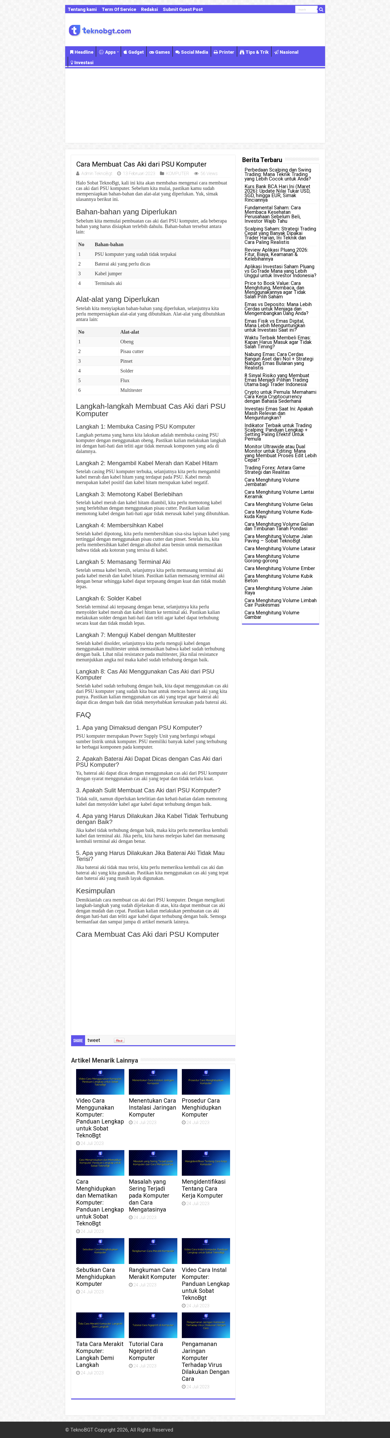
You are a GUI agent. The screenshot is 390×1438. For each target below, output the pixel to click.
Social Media (191, 52)
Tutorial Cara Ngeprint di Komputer (146, 1351)
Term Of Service (119, 9)
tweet (94, 1040)
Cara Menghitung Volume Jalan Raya (278, 590)
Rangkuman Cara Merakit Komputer (153, 1273)
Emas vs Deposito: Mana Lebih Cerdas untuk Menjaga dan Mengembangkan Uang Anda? (278, 308)
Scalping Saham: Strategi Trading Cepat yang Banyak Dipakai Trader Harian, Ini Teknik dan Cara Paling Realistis (280, 235)
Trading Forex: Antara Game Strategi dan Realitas (274, 470)
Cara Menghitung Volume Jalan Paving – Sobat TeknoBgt (278, 538)
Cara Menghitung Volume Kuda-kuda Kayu (278, 514)
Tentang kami (82, 9)
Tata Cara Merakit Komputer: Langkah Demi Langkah (99, 1354)
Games (159, 52)
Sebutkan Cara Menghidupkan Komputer (96, 1276)
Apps (107, 52)
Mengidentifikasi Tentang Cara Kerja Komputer (204, 1188)
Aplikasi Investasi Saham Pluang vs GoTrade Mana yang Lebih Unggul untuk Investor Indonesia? (280, 271)
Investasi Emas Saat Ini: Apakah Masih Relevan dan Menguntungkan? (278, 413)
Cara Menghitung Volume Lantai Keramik (279, 494)
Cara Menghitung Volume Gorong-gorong (271, 558)
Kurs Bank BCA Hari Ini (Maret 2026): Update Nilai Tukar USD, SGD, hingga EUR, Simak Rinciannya (277, 193)
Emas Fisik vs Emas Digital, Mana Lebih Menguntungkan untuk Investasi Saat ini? (274, 325)
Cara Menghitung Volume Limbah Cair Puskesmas (280, 602)
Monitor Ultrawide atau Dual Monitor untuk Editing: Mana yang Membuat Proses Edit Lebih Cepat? (280, 453)
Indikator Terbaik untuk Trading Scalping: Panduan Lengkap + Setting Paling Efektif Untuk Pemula (278, 432)
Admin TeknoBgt (96, 173)
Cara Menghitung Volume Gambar (271, 615)
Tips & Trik (254, 52)
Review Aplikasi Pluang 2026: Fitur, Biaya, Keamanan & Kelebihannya (276, 254)
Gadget (134, 52)
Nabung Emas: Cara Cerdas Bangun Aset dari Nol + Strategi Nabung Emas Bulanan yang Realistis (278, 361)
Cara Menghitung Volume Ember (279, 568)
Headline (81, 52)
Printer (224, 52)
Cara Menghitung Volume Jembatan (271, 482)
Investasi (82, 62)
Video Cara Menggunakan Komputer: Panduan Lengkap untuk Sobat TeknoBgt (100, 1118)
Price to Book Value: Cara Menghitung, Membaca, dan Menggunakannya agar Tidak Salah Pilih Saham (275, 290)
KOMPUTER (177, 173)
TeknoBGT (81, 1430)
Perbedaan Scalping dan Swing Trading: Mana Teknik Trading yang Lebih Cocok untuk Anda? (277, 174)
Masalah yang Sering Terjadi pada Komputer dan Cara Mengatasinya (149, 1195)
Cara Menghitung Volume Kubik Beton (278, 578)
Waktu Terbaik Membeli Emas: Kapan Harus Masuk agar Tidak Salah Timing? (278, 342)
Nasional (286, 52)
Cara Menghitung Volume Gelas (278, 504)
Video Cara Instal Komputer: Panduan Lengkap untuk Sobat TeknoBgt (206, 1283)
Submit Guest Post (183, 9)
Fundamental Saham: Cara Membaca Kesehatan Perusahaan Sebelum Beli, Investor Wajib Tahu (272, 214)
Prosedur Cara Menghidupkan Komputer (201, 1107)
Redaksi (149, 9)
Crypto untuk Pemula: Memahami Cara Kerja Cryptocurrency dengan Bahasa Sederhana (280, 396)
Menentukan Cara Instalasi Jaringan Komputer (152, 1107)
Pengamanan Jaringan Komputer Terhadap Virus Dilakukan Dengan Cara (206, 1361)
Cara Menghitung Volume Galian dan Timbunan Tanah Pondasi (279, 526)
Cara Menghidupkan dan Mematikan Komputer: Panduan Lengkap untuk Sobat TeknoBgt (100, 1202)
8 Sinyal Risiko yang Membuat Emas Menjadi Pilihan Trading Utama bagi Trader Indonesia (276, 379)
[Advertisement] (195, 105)
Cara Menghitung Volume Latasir (280, 548)
